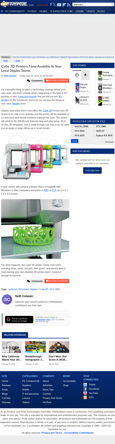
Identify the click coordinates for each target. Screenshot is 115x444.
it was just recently (27, 96)
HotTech (47, 402)
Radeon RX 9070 (102, 135)
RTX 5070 (78, 135)
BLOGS (101, 11)
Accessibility (69, 381)
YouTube (93, 393)
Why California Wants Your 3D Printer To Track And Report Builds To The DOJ (11, 358)
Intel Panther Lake (42, 57)
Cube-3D (43, 289)
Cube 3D (47, 110)
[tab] (77, 75)
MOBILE (43, 11)
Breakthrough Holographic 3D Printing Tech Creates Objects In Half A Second (35, 358)
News (18, 61)
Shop (66, 385)
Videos (26, 402)
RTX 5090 (78, 131)
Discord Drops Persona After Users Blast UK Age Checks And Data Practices (86, 86)
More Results (109, 142)
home (5, 61)
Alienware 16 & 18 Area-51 (104, 57)
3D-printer (23, 289)
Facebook (94, 389)
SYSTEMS (32, 11)
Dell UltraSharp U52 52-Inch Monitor (81, 57)
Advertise (47, 385)
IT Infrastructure (30, 394)
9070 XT (98, 131)
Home (5, 381)
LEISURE (80, 11)
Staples (16, 103)
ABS (46, 190)
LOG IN (24, 5)
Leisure (26, 398)
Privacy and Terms (51, 433)
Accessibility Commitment (79, 433)
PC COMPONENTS (15, 11)
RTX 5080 (99, 126)
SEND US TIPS (42, 5)
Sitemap (6, 402)
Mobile (25, 389)
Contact (47, 394)
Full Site (6, 398)
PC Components (30, 381)
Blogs (5, 394)
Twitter (92, 384)
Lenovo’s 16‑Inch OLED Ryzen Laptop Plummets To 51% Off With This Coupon (86, 99)
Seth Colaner (24, 296)
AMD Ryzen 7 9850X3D (58, 57)
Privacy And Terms (52, 398)
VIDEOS (91, 11)
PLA (54, 190)
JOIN (31, 5)
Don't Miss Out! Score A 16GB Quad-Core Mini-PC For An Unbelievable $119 (58, 358)
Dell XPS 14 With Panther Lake (24, 57)
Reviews (6, 385)
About (46, 381)
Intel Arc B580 (80, 126)
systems (12, 289)
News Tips (48, 389)
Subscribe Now (92, 170)
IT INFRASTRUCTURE (61, 11)
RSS (91, 397)
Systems (26, 385)
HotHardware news (42, 320)
